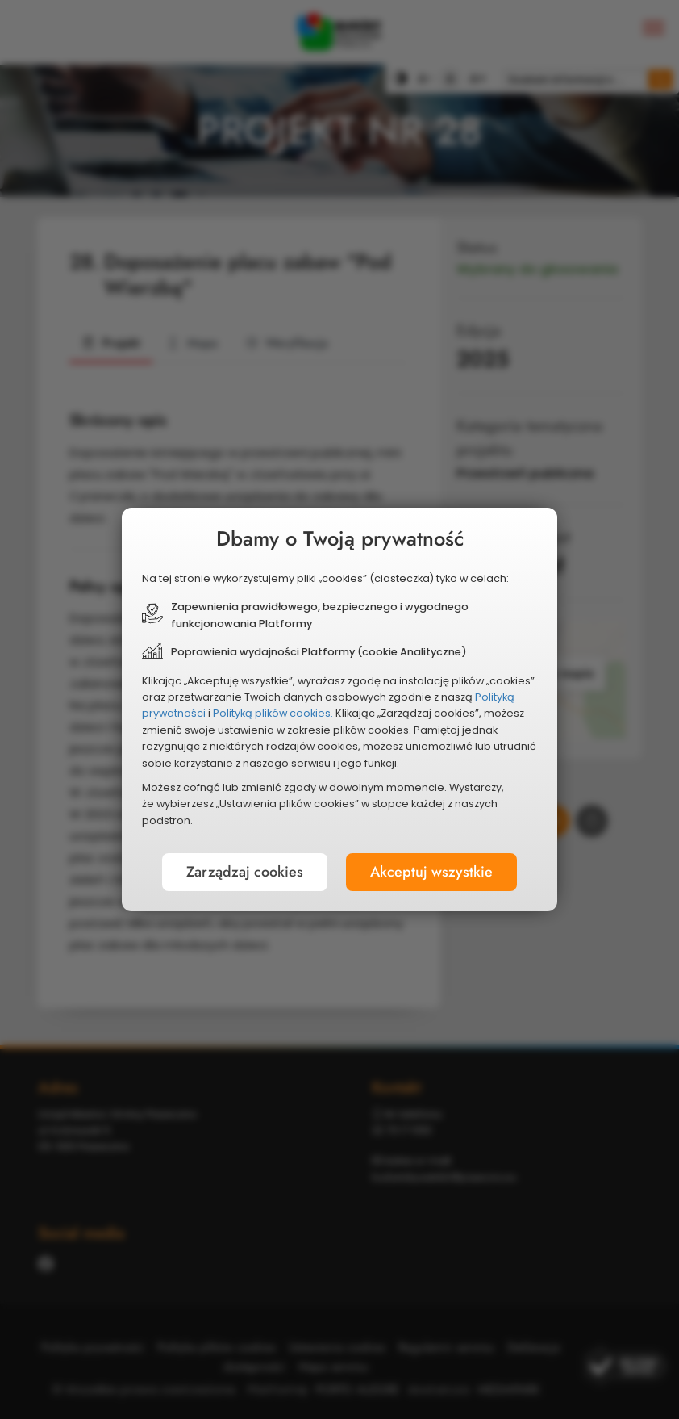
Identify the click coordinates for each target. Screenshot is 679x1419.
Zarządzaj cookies (244, 871)
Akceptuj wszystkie (431, 871)
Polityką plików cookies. (273, 713)
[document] (339, 709)
